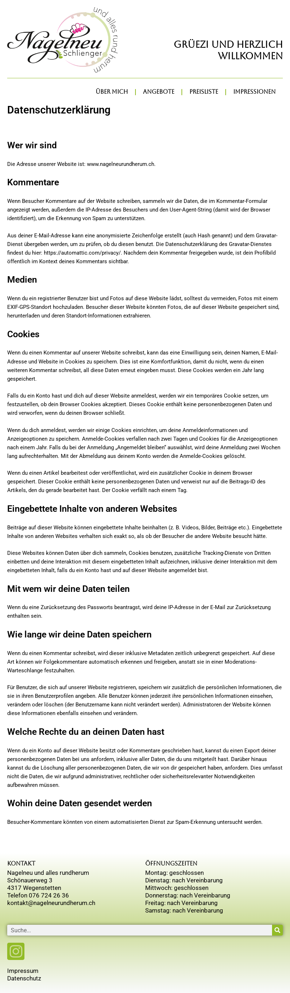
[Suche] (277, 930)
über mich (112, 91)
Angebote (158, 91)
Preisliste (203, 91)
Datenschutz (24, 978)
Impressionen (254, 91)
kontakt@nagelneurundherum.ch (51, 902)
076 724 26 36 (49, 895)
